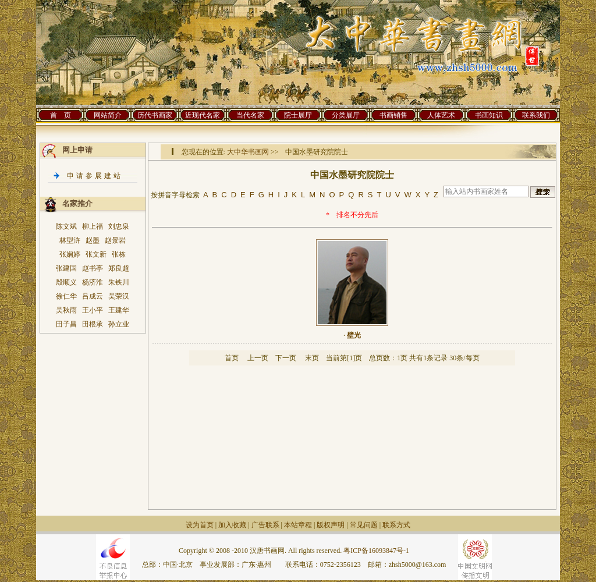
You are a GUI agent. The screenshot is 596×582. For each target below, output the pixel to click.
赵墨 (93, 240)
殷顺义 (66, 282)
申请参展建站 (95, 176)
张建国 (66, 268)
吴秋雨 (66, 310)
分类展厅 (346, 115)
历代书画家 (154, 115)
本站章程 (298, 525)
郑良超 (118, 268)
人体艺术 (441, 115)
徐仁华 (66, 296)
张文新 (96, 254)
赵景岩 (115, 240)
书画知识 (489, 115)
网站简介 (108, 115)
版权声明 (331, 525)
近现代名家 (202, 115)
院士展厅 (298, 115)
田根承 (92, 324)
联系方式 (396, 525)
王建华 (118, 310)
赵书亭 (92, 268)
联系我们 (536, 115)
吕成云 (92, 296)
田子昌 (66, 324)
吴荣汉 (118, 296)
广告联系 (265, 525)
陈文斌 (66, 226)
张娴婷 (69, 254)
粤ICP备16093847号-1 (376, 550)
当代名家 (250, 115)
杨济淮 (92, 282)
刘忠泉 (118, 226)
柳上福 (92, 226)
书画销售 (393, 115)
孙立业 (118, 324)
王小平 (92, 310)
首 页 (60, 115)
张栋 (119, 254)
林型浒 (69, 240)
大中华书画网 (248, 152)
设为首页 (200, 525)
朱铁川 (118, 282)
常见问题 (364, 525)
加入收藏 (232, 525)
